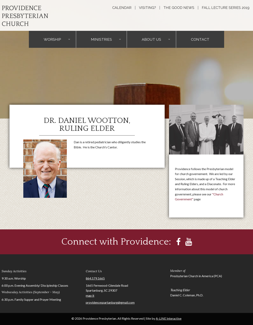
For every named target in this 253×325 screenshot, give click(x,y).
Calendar (121, 7)
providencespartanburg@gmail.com (110, 302)
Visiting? (147, 7)
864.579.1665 (95, 278)
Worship (52, 39)
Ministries (101, 39)
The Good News (178, 7)
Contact (200, 39)
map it (90, 295)
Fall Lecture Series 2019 (225, 7)
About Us (151, 39)
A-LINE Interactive (168, 318)
